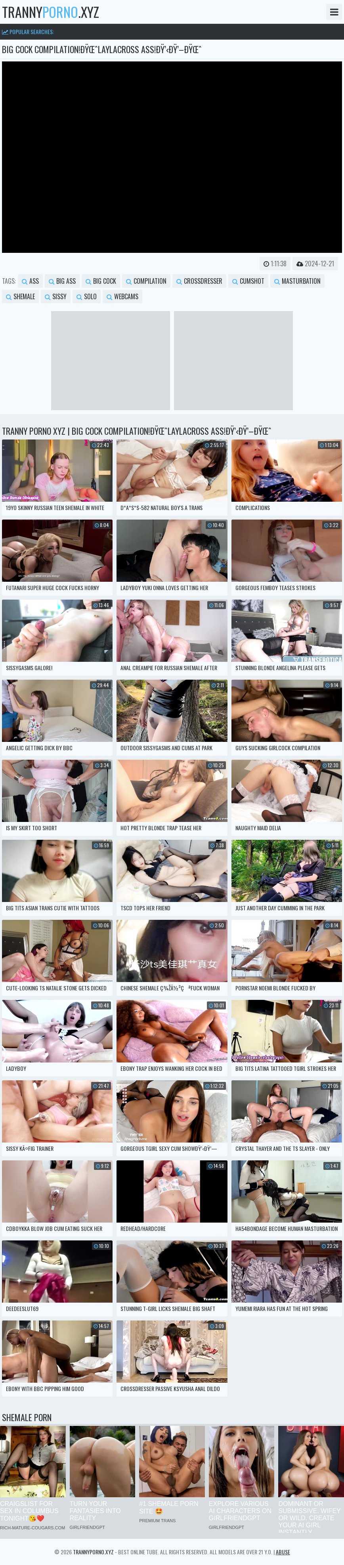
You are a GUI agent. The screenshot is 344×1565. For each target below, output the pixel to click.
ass (30, 281)
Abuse (283, 1552)
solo (86, 296)
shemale (20, 296)
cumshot (248, 281)
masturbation (297, 281)
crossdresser (199, 281)
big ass (62, 281)
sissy (56, 296)
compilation (146, 281)
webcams (122, 296)
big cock (101, 281)
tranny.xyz (50, 12)
